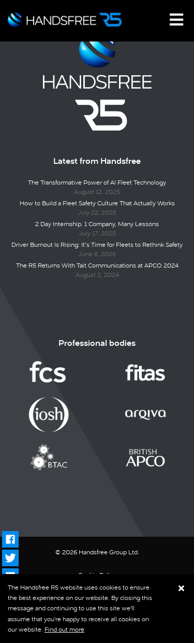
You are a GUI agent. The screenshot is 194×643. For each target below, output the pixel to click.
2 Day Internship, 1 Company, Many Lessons (97, 224)
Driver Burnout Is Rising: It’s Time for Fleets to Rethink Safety (97, 245)
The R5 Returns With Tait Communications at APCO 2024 (97, 265)
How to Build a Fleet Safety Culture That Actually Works (97, 203)
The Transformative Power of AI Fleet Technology (97, 182)
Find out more (64, 629)
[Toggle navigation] (176, 20)
